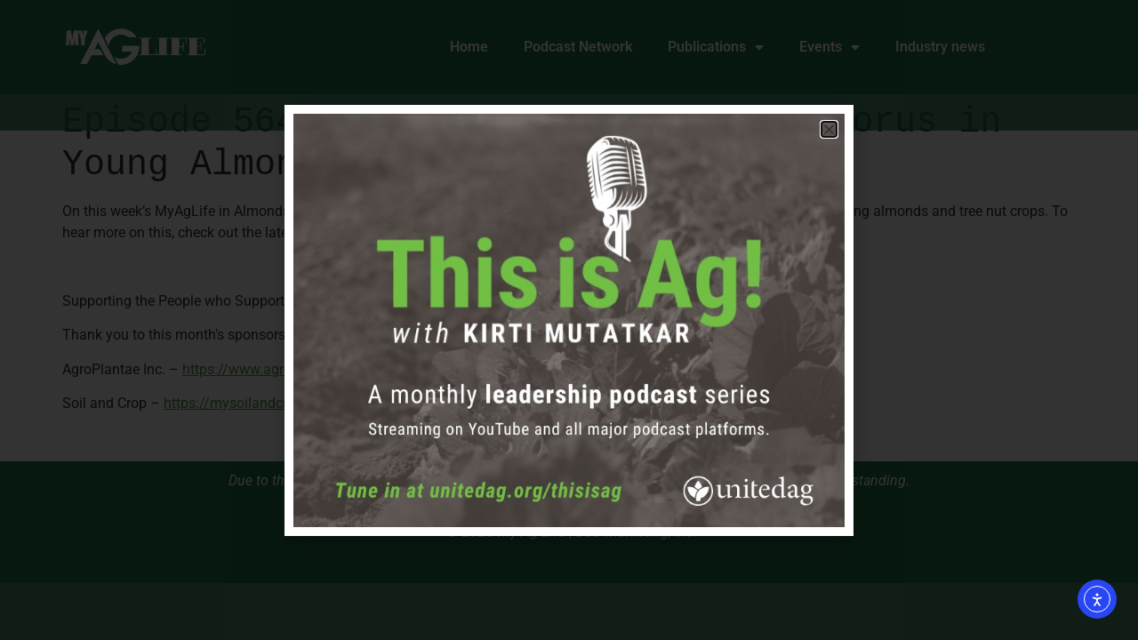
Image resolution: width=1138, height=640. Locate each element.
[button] (829, 129)
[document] (569, 320)
